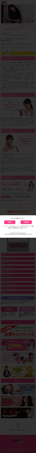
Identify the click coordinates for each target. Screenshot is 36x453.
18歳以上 (9, 222)
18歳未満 (26, 222)
